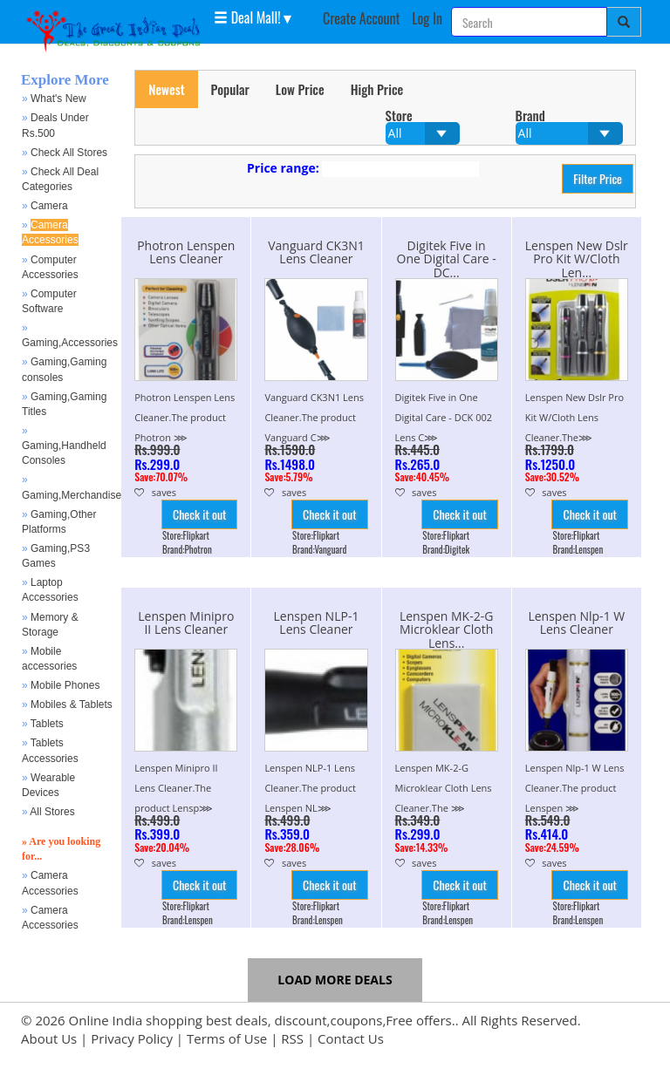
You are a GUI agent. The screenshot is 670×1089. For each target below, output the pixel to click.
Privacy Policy (132, 1038)
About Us (49, 1038)
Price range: (283, 168)
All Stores (52, 812)
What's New (58, 98)
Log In (427, 18)
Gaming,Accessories (70, 343)
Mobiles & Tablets (72, 704)
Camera (49, 206)
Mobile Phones (65, 685)
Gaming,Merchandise (71, 495)
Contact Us (351, 1038)
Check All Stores (69, 152)
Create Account (361, 18)
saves (155, 492)
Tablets (47, 724)
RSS (292, 1038)
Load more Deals (334, 979)
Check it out (199, 514)
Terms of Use (227, 1038)
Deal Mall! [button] (247, 16)
